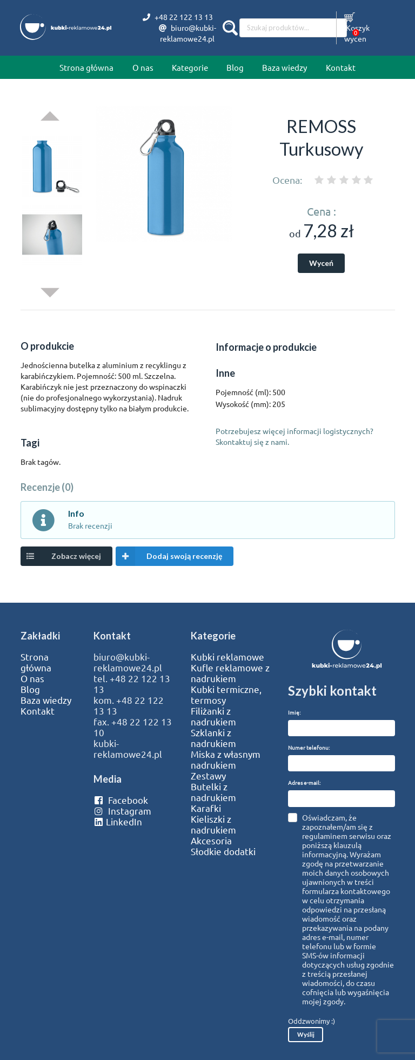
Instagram (122, 810)
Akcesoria (211, 840)
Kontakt (341, 67)
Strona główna (86, 67)
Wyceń (321, 263)
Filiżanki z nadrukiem (213, 716)
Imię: (294, 712)
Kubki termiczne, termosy (226, 694)
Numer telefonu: (309, 747)
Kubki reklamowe (227, 656)
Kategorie (190, 67)
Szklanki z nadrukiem (213, 738)
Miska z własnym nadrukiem (225, 759)
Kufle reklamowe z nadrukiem (230, 673)
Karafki (206, 808)
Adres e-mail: (304, 782)
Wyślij (305, 1034)
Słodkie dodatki (223, 851)
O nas (142, 67)
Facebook (120, 800)
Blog (235, 67)
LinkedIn (117, 821)
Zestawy (208, 775)
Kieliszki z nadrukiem (213, 824)
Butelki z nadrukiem (213, 792)
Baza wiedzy (284, 67)
